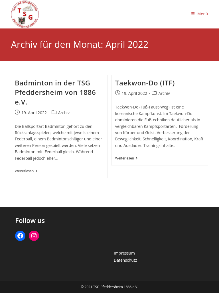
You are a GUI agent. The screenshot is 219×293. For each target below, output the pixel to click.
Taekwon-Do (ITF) (145, 82)
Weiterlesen (26, 171)
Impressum (124, 253)
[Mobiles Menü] (199, 13)
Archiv (64, 112)
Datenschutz (125, 260)
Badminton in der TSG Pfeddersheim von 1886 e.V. (55, 92)
